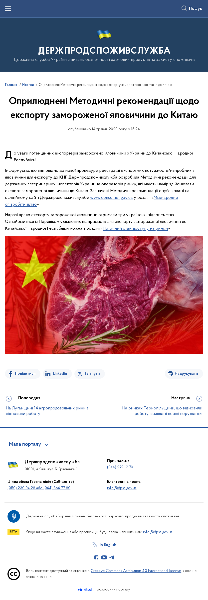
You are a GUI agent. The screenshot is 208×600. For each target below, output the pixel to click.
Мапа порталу (25, 444)
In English (108, 545)
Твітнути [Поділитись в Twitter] (92, 374)
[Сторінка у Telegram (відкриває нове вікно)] (112, 557)
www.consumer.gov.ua (111, 197)
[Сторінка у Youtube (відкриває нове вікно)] (104, 557)
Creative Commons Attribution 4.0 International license (136, 571)
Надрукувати (186, 374)
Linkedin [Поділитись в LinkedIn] (60, 374)
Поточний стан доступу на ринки (135, 228)
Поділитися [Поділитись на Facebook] (25, 374)
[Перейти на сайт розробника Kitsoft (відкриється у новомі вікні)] (86, 589)
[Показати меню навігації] (8, 9)
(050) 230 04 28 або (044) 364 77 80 (38, 488)
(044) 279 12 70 (120, 467)
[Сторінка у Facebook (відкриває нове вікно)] (96, 557)
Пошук (195, 9)
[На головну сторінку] (104, 44)
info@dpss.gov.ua (122, 488)
